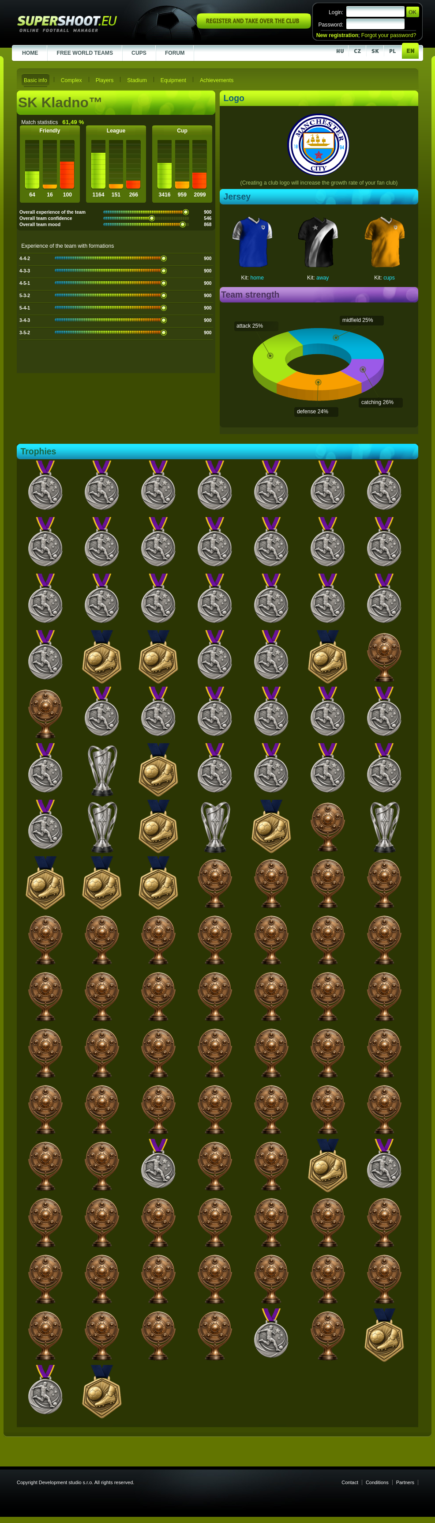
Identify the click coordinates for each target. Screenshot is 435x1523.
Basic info (35, 80)
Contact (349, 1482)
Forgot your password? (388, 35)
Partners (405, 1482)
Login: (336, 12)
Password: (330, 25)
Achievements (216, 80)
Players (105, 80)
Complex (71, 80)
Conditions (377, 1482)
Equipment (173, 80)
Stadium (137, 80)
